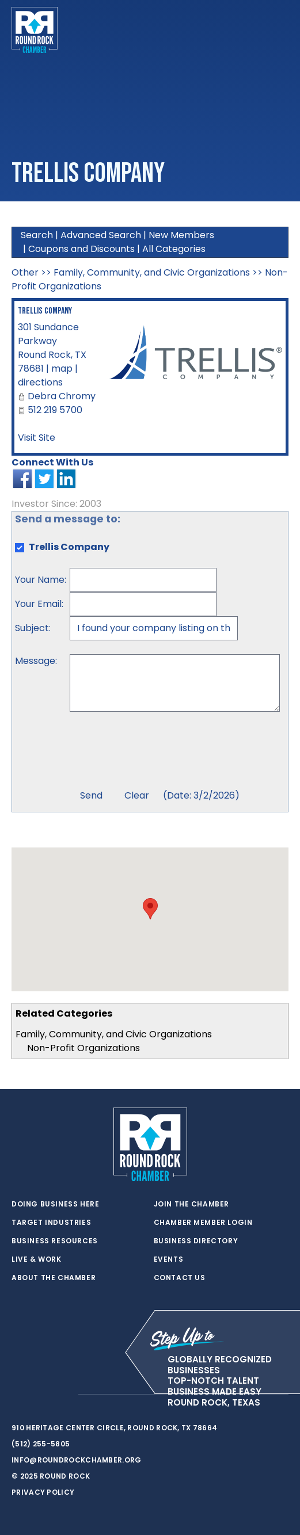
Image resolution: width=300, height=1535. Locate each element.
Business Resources (55, 1241)
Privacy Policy (43, 1492)
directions (40, 382)
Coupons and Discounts (81, 248)
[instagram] (63, 1395)
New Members (181, 235)
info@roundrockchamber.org (77, 1460)
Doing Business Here (55, 1204)
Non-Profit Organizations (83, 1048)
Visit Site (36, 437)
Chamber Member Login (203, 1222)
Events (169, 1259)
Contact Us (180, 1277)
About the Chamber (54, 1277)
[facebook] (40, 1395)
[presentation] (157, 752)
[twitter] (17, 1395)
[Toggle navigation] (279, 30)
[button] (150, 908)
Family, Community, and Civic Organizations (114, 1034)
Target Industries (51, 1222)
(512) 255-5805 (41, 1444)
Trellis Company (45, 311)
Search (37, 235)
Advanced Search (100, 235)
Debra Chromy (62, 396)
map (62, 368)
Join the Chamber (192, 1204)
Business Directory (196, 1241)
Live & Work (37, 1259)
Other (25, 272)
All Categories (174, 248)
